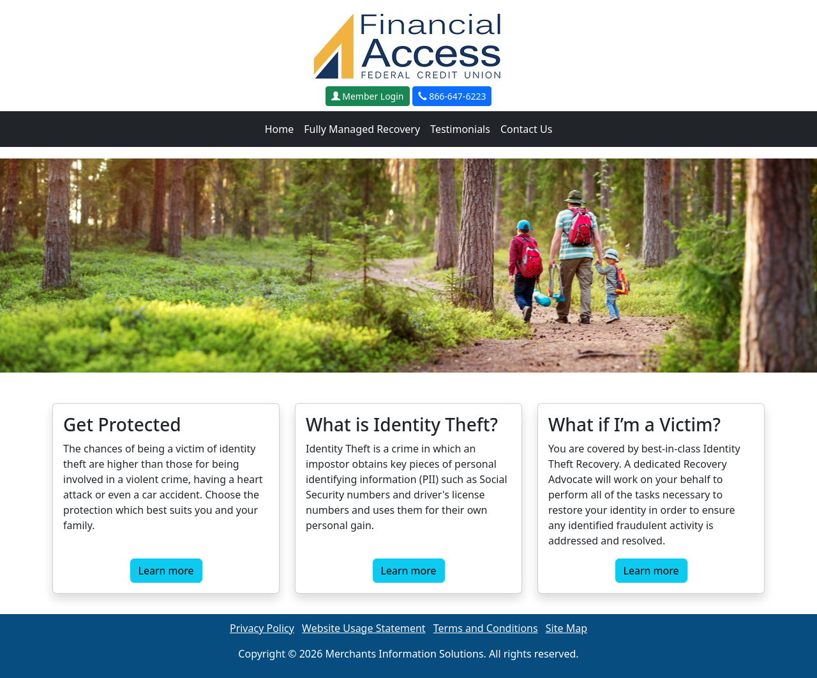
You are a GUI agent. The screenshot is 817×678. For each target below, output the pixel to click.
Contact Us (526, 129)
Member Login (367, 96)
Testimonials (460, 129)
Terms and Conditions (485, 628)
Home (279, 129)
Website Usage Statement (364, 628)
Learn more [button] (166, 571)
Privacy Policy (262, 628)
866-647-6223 (452, 96)
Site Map (566, 628)
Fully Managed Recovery (362, 129)
